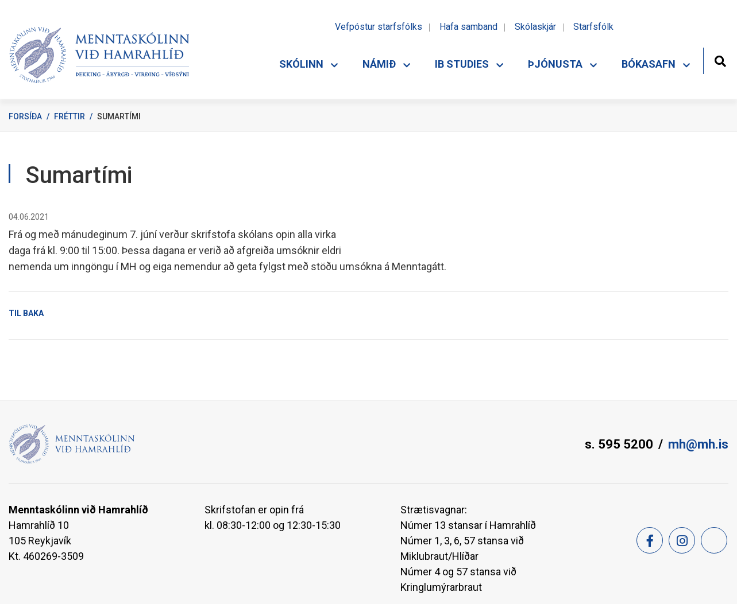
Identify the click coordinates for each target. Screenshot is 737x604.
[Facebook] (649, 540)
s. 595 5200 (619, 444)
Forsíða (25, 116)
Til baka (26, 313)
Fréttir (69, 116)
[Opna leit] (720, 60)
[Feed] (714, 540)
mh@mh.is (698, 444)
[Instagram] (682, 540)
